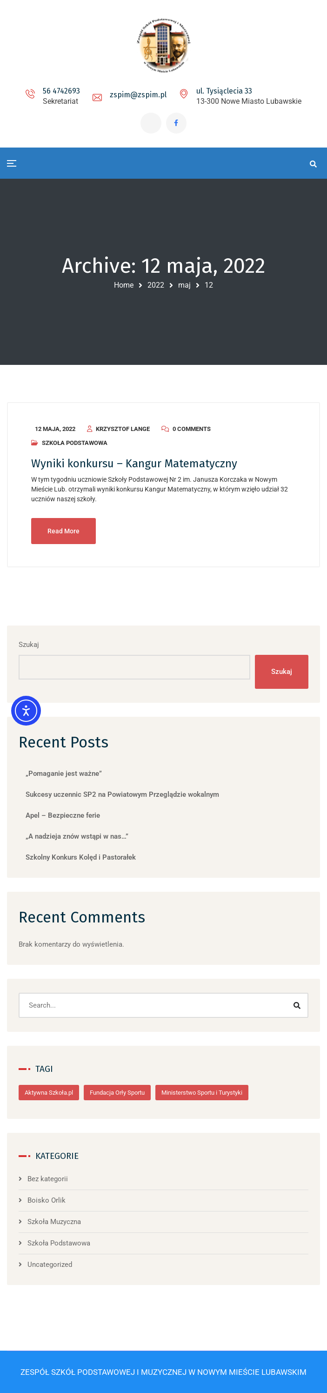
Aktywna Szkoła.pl (49, 1092)
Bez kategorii (47, 1179)
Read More (63, 531)
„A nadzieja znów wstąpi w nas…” (77, 836)
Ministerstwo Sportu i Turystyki (201, 1092)
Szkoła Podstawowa (74, 442)
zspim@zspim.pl (138, 94)
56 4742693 (61, 91)
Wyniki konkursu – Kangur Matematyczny (134, 463)
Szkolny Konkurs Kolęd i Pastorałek (81, 857)
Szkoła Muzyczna (54, 1222)
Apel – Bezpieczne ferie (63, 815)
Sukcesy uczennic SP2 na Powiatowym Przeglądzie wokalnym (122, 794)
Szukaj (29, 644)
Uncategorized (49, 1264)
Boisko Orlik (46, 1200)
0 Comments (192, 428)
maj (184, 285)
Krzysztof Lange (123, 428)
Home (123, 285)
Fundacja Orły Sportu (117, 1092)
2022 (155, 285)
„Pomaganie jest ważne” (64, 773)
